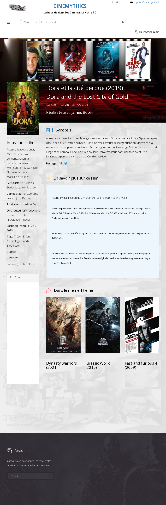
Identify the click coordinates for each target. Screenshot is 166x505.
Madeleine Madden (18, 167)
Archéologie (14, 231)
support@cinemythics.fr (146, 2)
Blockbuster (14, 236)
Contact (62, 496)
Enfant (26, 227)
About (7, 496)
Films (16, 496)
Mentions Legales (45, 496)
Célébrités (28, 496)
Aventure (51, 95)
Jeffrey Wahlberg (28, 158)
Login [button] (156, 22)
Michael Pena (15, 144)
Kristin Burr (31, 194)
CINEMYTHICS (70, 6)
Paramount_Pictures (18, 205)
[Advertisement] (23, 323)
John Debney (23, 188)
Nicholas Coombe (17, 162)
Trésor (18, 227)
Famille (26, 231)
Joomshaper (111, 496)
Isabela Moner (25, 140)
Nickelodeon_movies (19, 210)
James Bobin (82, 102)
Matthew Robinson (26, 178)
